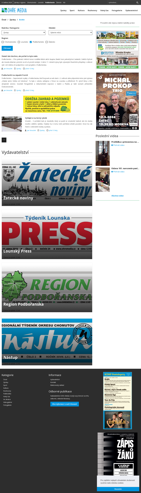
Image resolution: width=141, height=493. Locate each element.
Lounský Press (17, 251)
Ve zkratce (7, 399)
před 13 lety (30, 69)
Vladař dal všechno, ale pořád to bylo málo (20, 56)
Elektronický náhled (57, 385)
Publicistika (7, 394)
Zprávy (63, 10)
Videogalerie (7, 402)
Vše (64, 2)
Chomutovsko (31, 2)
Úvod (4, 19)
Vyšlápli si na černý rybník (36, 118)
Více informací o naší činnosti (64, 404)
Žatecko (58, 2)
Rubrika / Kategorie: (10, 28)
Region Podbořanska (23, 304)
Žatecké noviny (18, 197)
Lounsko (41, 2)
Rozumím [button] (118, 489)
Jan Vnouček (8, 69)
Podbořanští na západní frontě (15, 75)
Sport (72, 10)
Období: (52, 28)
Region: (5, 38)
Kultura (81, 10)
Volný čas (104, 10)
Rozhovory (92, 10)
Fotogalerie (117, 10)
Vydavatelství (131, 10)
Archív (22, 19)
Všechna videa (117, 196)
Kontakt (53, 382)
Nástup (10, 357)
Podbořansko (50, 2)
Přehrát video (117, 145)
